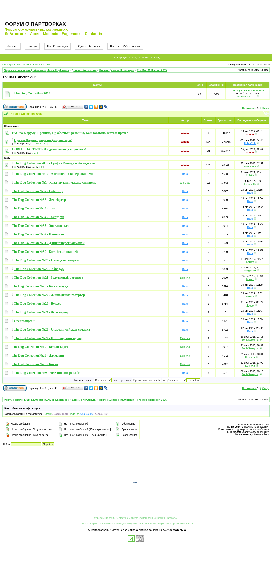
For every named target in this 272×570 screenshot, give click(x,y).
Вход (157, 57)
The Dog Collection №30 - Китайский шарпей (45, 251)
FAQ (134, 57)
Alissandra (250, 166)
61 (41, 143)
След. (265, 108)
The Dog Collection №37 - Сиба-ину (37, 191)
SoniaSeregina (250, 339)
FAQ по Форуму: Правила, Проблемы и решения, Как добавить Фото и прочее (70, 133)
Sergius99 (250, 270)
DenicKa (185, 277)
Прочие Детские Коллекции (116, 70)
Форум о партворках (35, 24)
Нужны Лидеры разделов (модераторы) (43, 140)
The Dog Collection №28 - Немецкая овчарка (46, 260)
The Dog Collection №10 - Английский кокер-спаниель (53, 174)
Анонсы (12, 46)
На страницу (249, 108)
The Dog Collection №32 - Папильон (38, 234)
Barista (250, 261)
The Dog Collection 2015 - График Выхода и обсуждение (54, 163)
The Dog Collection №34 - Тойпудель (38, 217)
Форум (32, 46)
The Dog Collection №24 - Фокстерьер (41, 312)
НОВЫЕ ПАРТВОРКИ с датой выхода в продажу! (49, 149)
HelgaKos (74, 414)
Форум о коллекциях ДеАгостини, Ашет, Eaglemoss (36, 70)
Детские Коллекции (84, 70)
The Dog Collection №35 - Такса (34, 208)
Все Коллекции (57, 46)
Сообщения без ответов (16, 64)
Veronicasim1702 (245, 96)
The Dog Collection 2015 (152, 70)
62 (45, 143)
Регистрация (119, 57)
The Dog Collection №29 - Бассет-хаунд (40, 286)
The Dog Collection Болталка (247, 90)
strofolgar (185, 182)
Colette (250, 175)
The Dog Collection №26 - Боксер (37, 303)
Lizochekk (250, 184)
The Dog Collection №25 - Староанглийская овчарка (52, 329)
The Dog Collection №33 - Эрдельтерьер (40, 225)
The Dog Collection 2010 (32, 93)
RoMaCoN (250, 143)
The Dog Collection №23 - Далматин (38, 355)
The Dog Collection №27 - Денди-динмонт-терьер (49, 295)
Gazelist (48, 414)
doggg (250, 305)
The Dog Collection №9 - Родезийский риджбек (48, 373)
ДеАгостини (122, 518)
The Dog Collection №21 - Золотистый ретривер (48, 277)
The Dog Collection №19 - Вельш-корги (40, 347)
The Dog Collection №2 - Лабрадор (39, 269)
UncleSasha (87, 414)
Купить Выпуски (89, 46)
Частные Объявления (125, 46)
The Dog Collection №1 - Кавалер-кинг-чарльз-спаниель (55, 182)
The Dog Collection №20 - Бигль (35, 364)
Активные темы (42, 64)
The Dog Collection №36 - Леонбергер (39, 200)
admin (185, 133)
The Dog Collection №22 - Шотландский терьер (48, 338)
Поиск (145, 57)
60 (37, 143)
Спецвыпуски (24, 321)
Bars (185, 174)
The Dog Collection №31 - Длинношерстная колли (48, 243)
